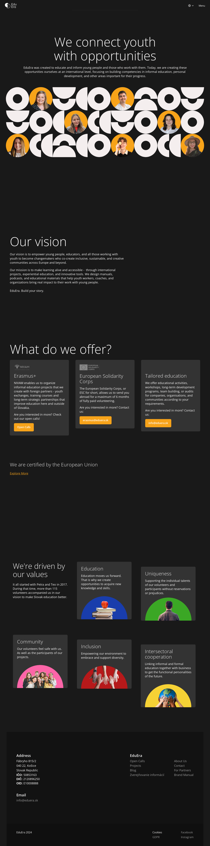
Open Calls (137, 761)
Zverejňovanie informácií (147, 775)
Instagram (187, 837)
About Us (180, 761)
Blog (133, 770)
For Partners (182, 770)
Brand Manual (184, 775)
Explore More (19, 473)
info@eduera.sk (27, 800)
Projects (135, 766)
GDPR (156, 837)
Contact (179, 766)
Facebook (187, 832)
